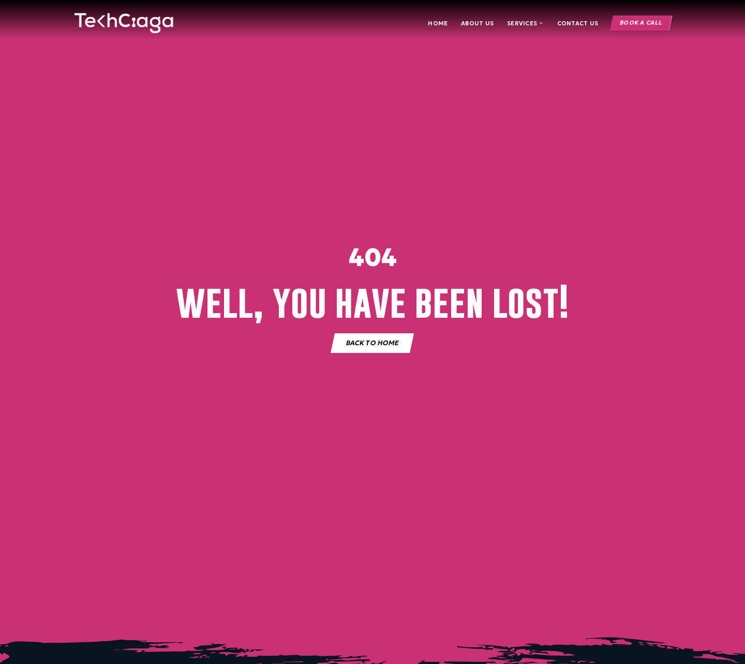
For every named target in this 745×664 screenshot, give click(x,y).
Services (525, 23)
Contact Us (578, 23)
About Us (477, 23)
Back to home (372, 342)
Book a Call (641, 23)
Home (438, 23)
